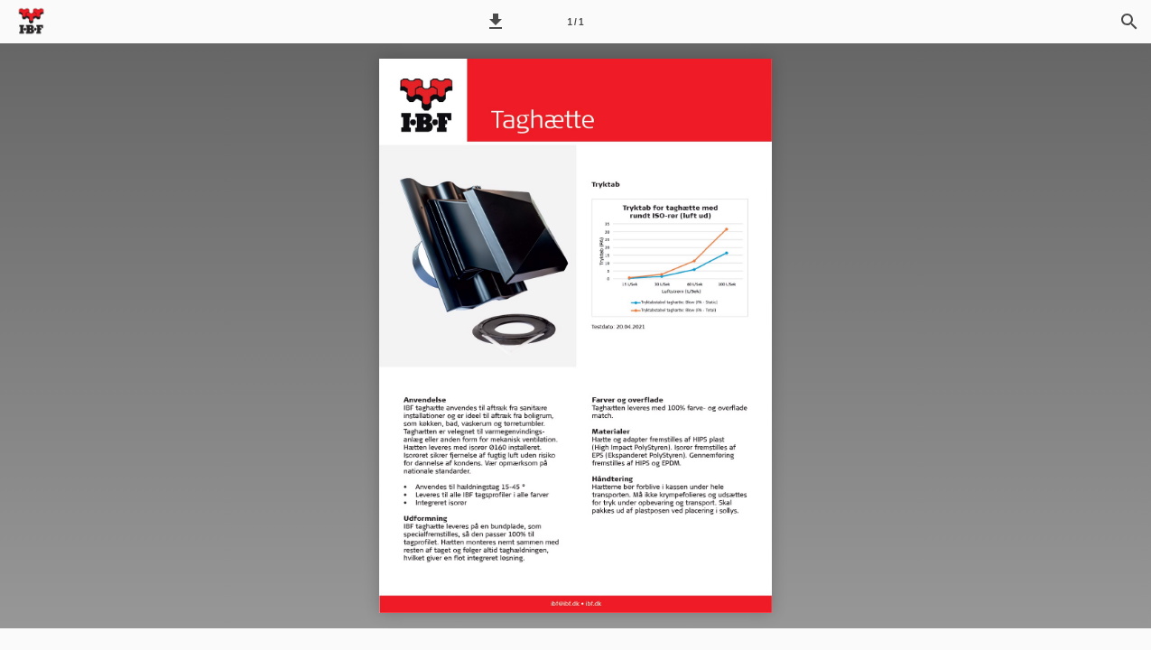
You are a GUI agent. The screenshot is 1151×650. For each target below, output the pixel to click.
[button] (495, 21)
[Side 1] (576, 21)
